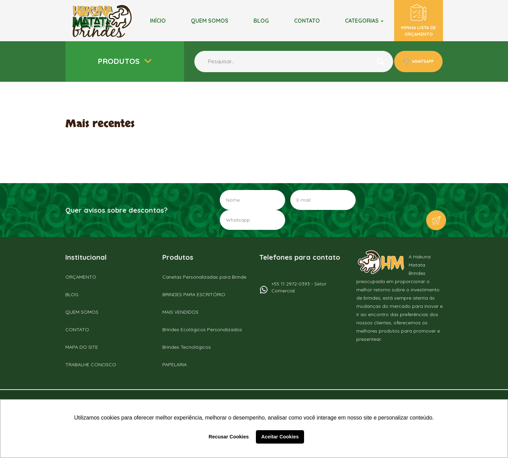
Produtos (120, 61)
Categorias (364, 20)
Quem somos (209, 20)
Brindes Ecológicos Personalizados (202, 329)
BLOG (261, 20)
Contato (307, 20)
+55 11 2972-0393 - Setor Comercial (298, 287)
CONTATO (77, 329)
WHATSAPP (422, 61)
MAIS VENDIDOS (180, 312)
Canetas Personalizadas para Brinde (204, 277)
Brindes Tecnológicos (186, 347)
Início (158, 20)
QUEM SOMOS (81, 312)
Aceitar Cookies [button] (280, 436)
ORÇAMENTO (80, 277)
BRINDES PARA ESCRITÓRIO (193, 294)
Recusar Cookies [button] (229, 436)
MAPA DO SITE (81, 347)
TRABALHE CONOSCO (90, 364)
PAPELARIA (174, 364)
